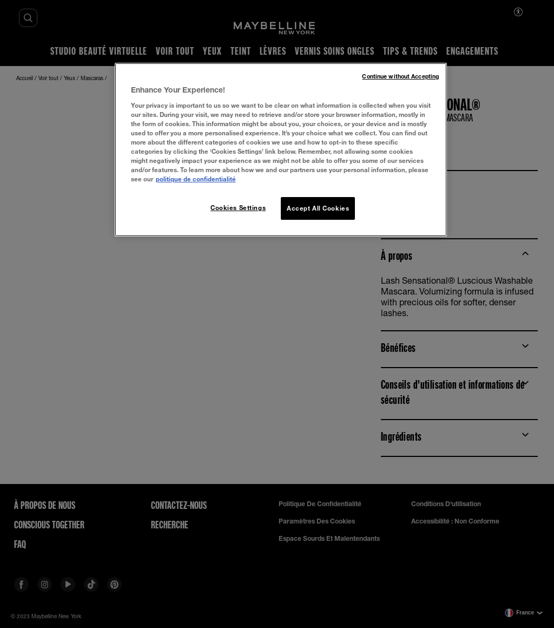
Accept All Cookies (318, 208)
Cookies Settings (238, 207)
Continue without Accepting (400, 76)
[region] (281, 150)
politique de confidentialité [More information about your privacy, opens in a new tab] (196, 178)
